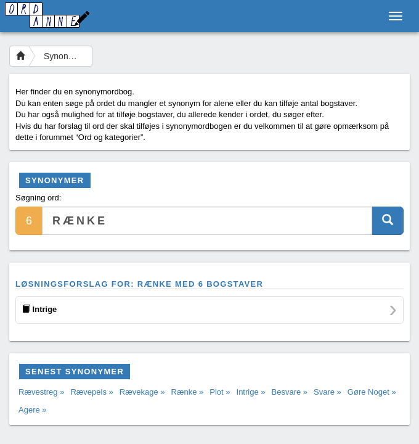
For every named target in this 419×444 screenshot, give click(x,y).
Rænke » (187, 392)
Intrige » (251, 392)
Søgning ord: (38, 197)
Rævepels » (91, 392)
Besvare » (290, 392)
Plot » (220, 392)
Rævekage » (142, 392)
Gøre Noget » (372, 392)
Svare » (327, 392)
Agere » (32, 409)
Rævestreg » (41, 392)
